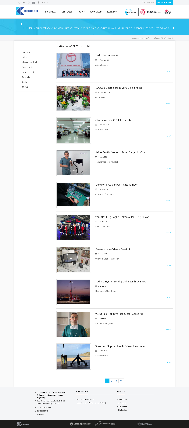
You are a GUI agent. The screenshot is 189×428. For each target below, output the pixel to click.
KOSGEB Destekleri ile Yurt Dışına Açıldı (118, 87)
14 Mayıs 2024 (103, 221)
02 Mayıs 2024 (103, 254)
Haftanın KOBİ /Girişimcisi (163, 38)
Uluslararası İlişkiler (30, 62)
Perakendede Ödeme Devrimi (112, 249)
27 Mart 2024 (102, 351)
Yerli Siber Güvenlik (106, 55)
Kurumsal (50, 11)
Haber (24, 57)
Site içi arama (148, 2)
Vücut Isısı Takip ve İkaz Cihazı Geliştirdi (119, 313)
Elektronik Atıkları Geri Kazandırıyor (116, 184)
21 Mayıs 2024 (103, 189)
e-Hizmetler (122, 399)
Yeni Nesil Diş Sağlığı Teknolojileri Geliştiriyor (122, 217)
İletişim (111, 11)
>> (121, 380)
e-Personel (122, 403)
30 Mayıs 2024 (103, 157)
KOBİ (81, 11)
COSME (25, 87)
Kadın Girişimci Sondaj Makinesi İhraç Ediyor (121, 281)
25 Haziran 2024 (103, 125)
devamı (168, 71)
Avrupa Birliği (27, 67)
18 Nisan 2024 (102, 286)
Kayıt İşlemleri (28, 72)
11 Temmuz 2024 (104, 60)
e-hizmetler (164, 2)
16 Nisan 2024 (102, 318)
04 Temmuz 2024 (104, 92)
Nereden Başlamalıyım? (85, 399)
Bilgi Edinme (122, 406)
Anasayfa (146, 38)
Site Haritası (122, 410)
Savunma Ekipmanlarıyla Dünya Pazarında (120, 346)
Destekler (67, 11)
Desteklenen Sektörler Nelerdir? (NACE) (91, 403)
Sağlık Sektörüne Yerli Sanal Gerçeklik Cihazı (121, 152)
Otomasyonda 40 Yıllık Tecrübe (113, 120)
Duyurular (95, 11)
